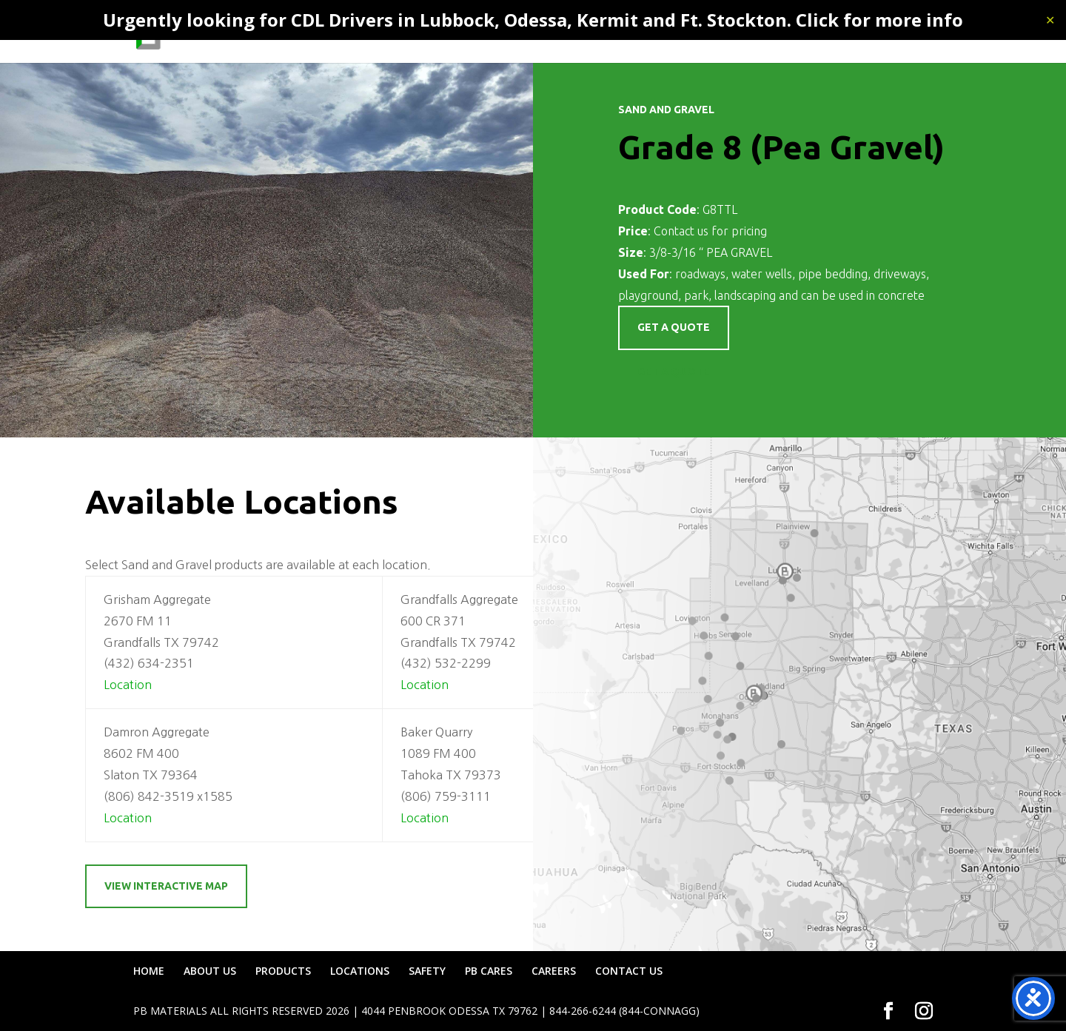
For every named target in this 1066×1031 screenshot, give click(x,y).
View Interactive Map (166, 886)
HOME (397, 34)
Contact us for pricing (710, 231)
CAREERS (822, 34)
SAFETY (694, 34)
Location (128, 685)
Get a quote (673, 327)
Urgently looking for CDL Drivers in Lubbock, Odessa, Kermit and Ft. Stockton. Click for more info (533, 19)
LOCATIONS (625, 34)
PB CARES (756, 34)
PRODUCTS (533, 34)
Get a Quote (673, 371)
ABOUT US (459, 34)
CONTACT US (899, 34)
